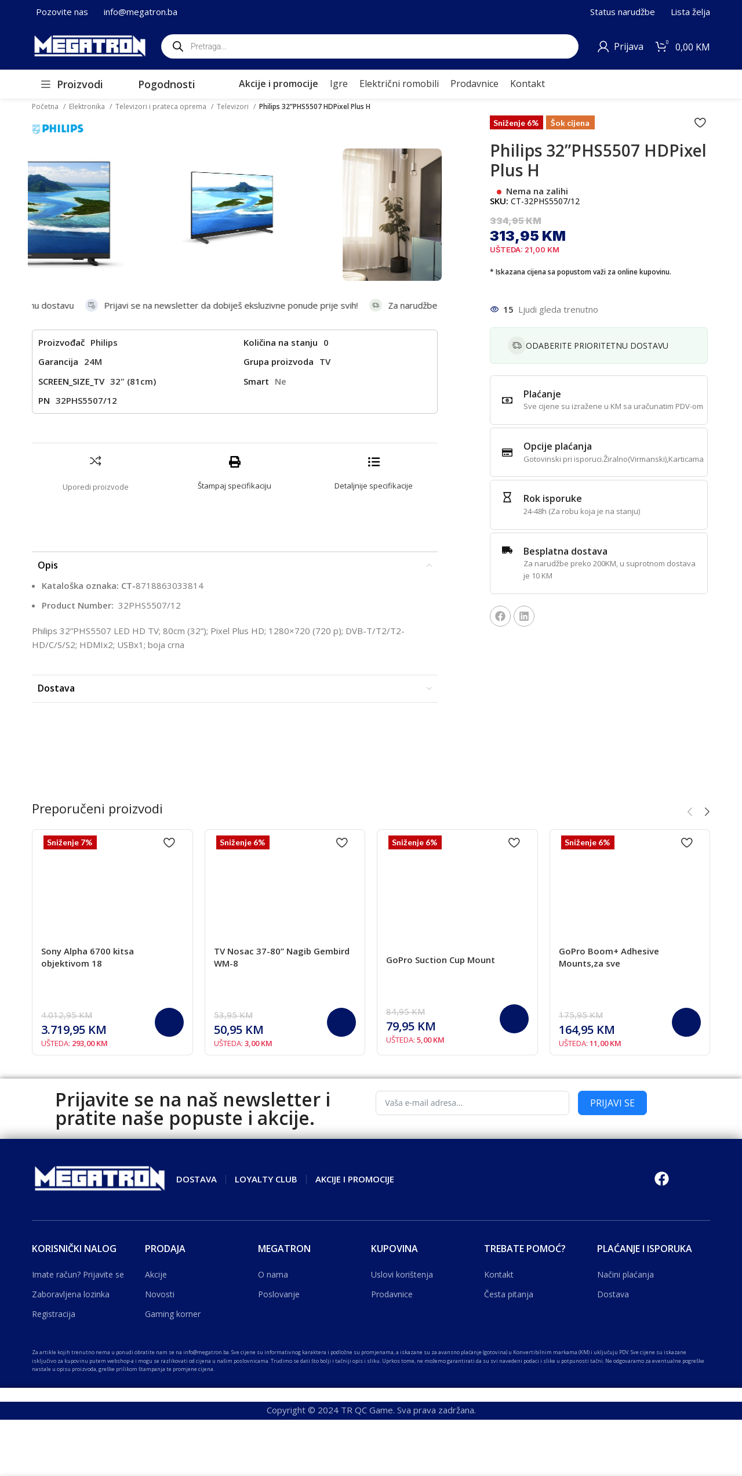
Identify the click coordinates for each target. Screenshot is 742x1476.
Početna (46, 106)
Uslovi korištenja (402, 1274)
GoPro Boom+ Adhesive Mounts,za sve (609, 957)
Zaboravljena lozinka (71, 1294)
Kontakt (499, 1274)
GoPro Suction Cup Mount (440, 959)
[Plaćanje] (507, 400)
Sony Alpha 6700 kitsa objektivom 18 (87, 957)
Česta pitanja (508, 1294)
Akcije (156, 1274)
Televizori (233, 106)
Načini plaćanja (625, 1274)
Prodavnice (392, 1294)
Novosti (159, 1294)
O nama (273, 1274)
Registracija (53, 1313)
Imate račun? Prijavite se (78, 1274)
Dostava (613, 1294)
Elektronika (88, 106)
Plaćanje (542, 394)
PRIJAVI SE (612, 1103)
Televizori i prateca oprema (161, 106)
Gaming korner (173, 1313)
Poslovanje (279, 1294)
